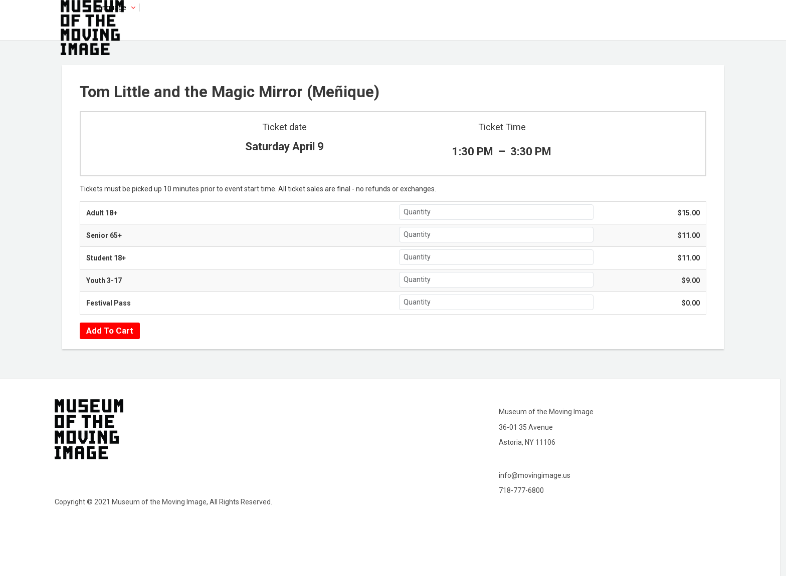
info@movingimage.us (534, 475)
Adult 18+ (101, 213)
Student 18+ (106, 258)
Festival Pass (108, 303)
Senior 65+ (104, 235)
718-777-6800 (521, 490)
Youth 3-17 (104, 280)
